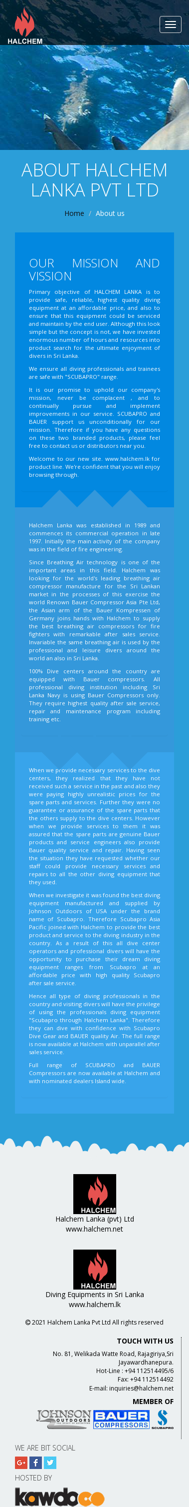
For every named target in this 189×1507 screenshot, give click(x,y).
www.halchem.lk (127, 458)
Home (74, 213)
